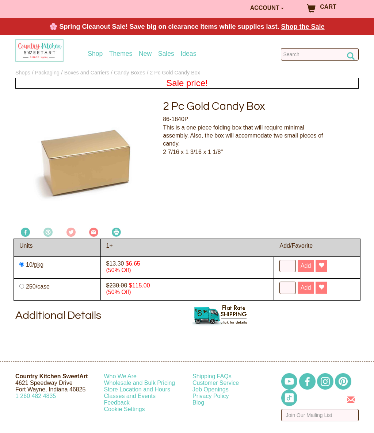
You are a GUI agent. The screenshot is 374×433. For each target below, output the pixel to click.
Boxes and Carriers (86, 73)
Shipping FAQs (212, 376)
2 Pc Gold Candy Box (175, 73)
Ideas (188, 53)
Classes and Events (130, 396)
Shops (22, 73)
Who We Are (120, 376)
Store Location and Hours (137, 389)
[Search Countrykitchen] (320, 54)
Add (306, 266)
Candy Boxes (129, 73)
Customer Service (215, 383)
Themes (121, 53)
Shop (95, 53)
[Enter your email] (320, 415)
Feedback (117, 402)
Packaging (47, 73)
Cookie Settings (124, 409)
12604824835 (35, 396)
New (145, 53)
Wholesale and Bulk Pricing (139, 383)
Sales (166, 53)
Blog (198, 402)
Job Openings (210, 389)
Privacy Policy (210, 396)
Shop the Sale (303, 26)
